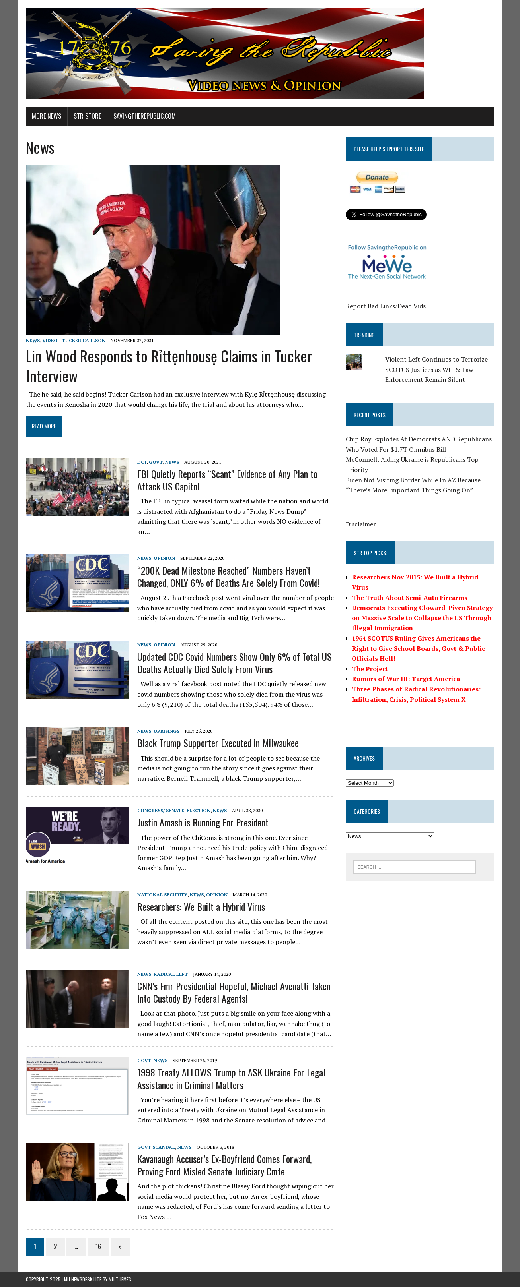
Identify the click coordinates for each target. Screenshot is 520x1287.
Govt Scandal (156, 1147)
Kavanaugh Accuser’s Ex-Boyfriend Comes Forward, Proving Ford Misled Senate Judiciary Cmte (224, 1165)
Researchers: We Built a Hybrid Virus (201, 906)
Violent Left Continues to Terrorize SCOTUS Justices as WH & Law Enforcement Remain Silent (436, 369)
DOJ (141, 462)
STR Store (87, 116)
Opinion (164, 558)
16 (98, 1246)
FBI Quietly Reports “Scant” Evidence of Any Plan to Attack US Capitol (227, 479)
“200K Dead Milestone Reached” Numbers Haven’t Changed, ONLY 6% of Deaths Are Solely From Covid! (228, 576)
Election (198, 810)
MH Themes (120, 1279)
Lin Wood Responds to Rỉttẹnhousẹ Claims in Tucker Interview (169, 365)
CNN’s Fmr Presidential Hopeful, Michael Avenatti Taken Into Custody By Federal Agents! (234, 992)
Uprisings (166, 731)
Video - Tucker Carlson (73, 340)
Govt (156, 462)
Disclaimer (361, 524)
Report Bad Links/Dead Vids (386, 306)
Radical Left (171, 974)
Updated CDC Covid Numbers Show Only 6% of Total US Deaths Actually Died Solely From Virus (234, 662)
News (33, 340)
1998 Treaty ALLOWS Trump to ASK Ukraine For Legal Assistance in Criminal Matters (231, 1078)
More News (46, 116)
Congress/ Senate (160, 810)
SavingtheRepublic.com (144, 116)
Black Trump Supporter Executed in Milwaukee (218, 742)
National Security (162, 895)
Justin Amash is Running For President (203, 822)
